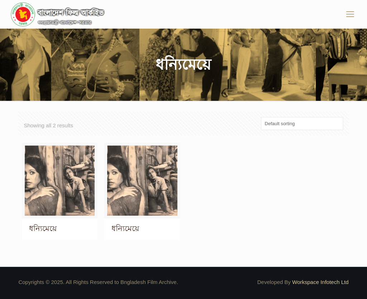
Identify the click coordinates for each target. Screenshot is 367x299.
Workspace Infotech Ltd (320, 282)
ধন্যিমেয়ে (43, 228)
